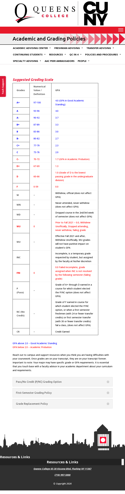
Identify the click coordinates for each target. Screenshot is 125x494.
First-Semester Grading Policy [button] (34, 392)
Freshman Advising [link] (68, 48)
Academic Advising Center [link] (32, 48)
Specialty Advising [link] (27, 61)
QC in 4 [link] (76, 54)
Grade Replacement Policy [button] (32, 403)
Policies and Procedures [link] (103, 54)
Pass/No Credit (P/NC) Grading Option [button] (39, 381)
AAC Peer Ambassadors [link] (60, 60)
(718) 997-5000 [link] (62, 474)
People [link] (84, 61)
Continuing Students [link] (29, 54)
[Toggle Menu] (120, 29)
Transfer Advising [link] (100, 48)
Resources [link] (57, 54)
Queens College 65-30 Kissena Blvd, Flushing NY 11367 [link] (62, 468)
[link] (63, 25)
